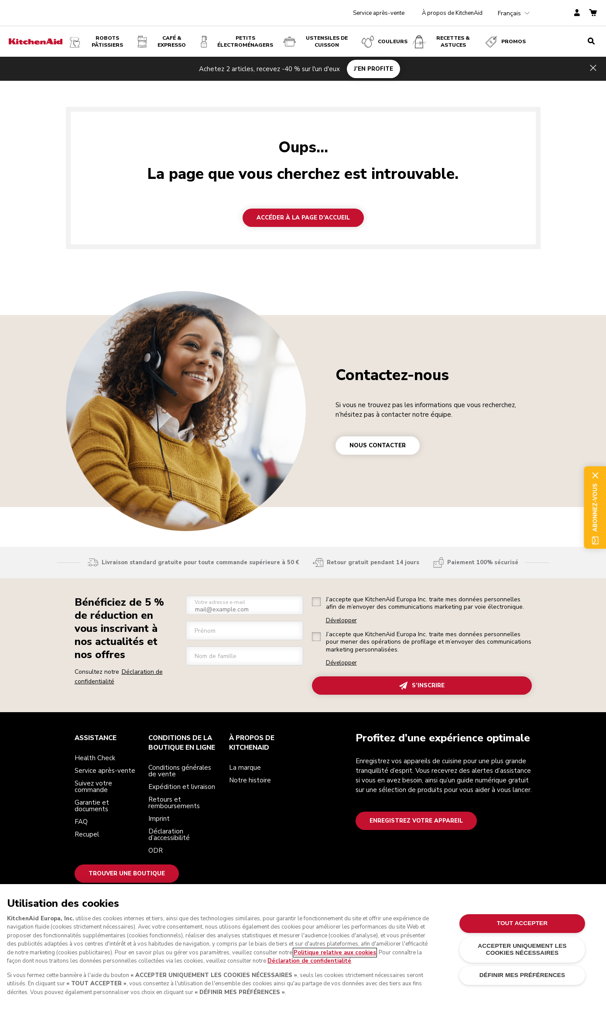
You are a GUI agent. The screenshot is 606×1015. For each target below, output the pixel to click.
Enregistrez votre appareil (416, 821)
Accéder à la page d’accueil (303, 218)
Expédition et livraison (181, 786)
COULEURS (383, 41)
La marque (245, 767)
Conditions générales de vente (179, 770)
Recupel (87, 834)
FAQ (81, 821)
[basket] (593, 13)
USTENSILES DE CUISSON (315, 41)
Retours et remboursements (174, 802)
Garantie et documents (92, 805)
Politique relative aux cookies (335, 953)
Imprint (159, 818)
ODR (155, 850)
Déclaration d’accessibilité (169, 834)
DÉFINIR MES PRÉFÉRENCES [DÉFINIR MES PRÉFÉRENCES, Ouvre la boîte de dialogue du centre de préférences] (522, 975)
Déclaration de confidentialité (309, 961)
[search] (591, 41)
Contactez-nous (392, 375)
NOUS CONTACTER (377, 445)
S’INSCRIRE (422, 686)
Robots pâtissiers (95, 41)
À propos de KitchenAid (452, 13)
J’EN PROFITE (373, 68)
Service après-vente (378, 13)
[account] (577, 13)
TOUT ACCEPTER (522, 923)
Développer (341, 621)
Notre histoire (250, 780)
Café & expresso (161, 41)
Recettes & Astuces (441, 41)
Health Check (95, 758)
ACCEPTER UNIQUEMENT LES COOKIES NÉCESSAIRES (522, 949)
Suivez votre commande (93, 786)
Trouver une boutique (127, 874)
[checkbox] (316, 601)
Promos (505, 41)
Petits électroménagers (235, 41)
